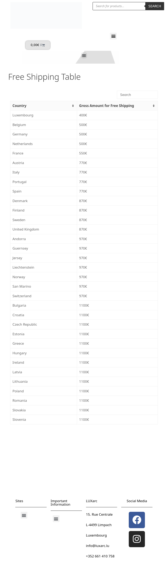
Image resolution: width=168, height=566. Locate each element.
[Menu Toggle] (84, 55)
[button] (113, 36)
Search (154, 6)
